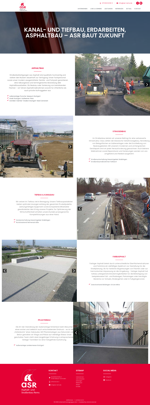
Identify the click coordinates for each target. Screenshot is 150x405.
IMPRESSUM (69, 400)
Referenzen (119, 7)
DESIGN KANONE (91, 402)
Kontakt (137, 7)
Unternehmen (82, 7)
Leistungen (108, 7)
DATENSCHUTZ (79, 400)
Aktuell (129, 7)
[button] (67, 84)
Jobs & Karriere (96, 7)
